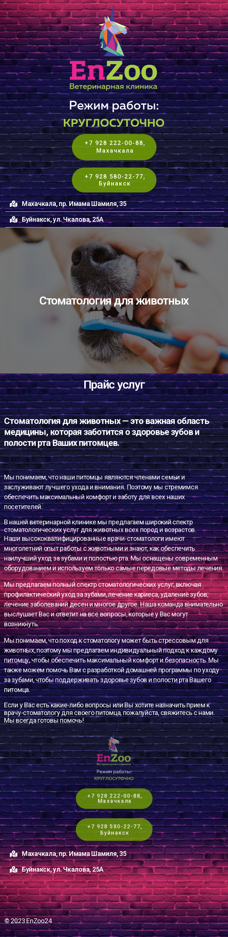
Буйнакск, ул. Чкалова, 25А (63, 219)
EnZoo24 (38, 921)
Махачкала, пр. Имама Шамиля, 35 (74, 203)
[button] (114, 204)
